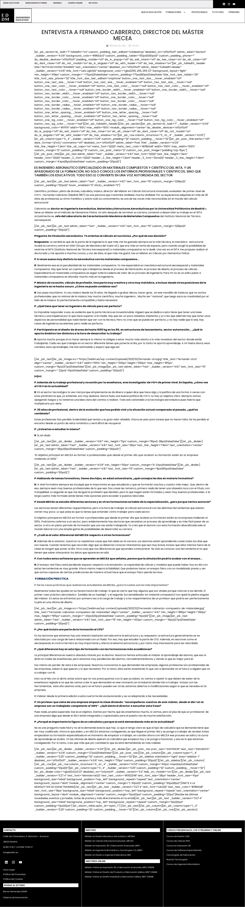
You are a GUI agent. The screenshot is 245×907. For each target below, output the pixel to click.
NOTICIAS (93, 3)
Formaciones (176, 12)
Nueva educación (151, 12)
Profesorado (200, 12)
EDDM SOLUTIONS (11, 3)
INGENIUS (57, 3)
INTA (199, 212)
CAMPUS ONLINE (75, 3)
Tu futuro (218, 12)
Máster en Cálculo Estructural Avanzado (143, 191)
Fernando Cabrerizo (55, 195)
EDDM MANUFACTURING (36, 3)
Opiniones (233, 12)
